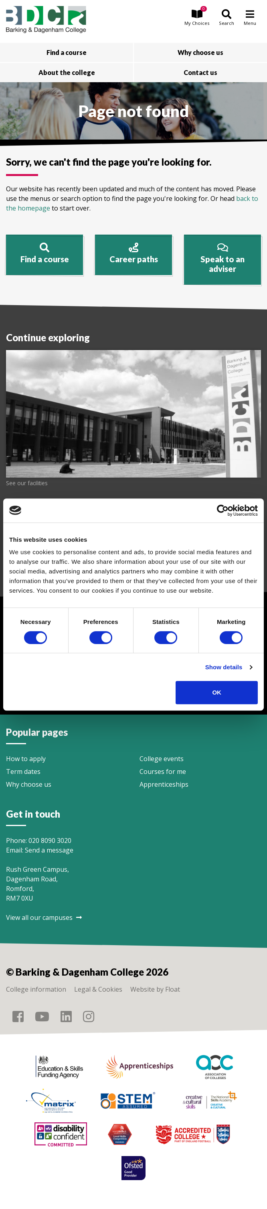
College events (162, 758)
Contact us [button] (200, 72)
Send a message (49, 850)
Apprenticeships (164, 784)
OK (216, 692)
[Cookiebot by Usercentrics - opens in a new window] (223, 510)
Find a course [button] (67, 52)
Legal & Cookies (98, 989)
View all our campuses (44, 917)
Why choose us (28, 784)
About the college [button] (66, 72)
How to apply (26, 758)
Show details (224, 667)
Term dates (23, 771)
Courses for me (163, 771)
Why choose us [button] (200, 52)
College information (36, 989)
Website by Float (155, 989)
